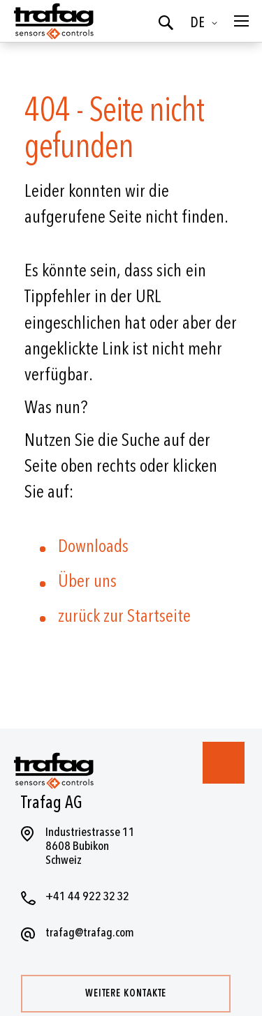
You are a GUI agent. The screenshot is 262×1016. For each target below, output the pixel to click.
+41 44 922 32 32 (87, 896)
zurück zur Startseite (124, 616)
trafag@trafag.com (89, 932)
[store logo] (52, 21)
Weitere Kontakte (125, 993)
